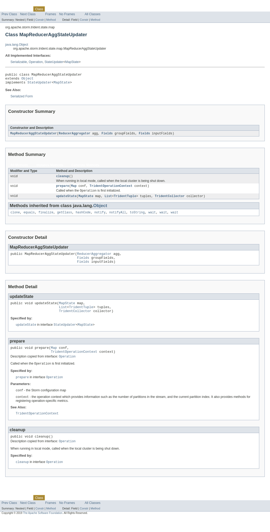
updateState (66, 200)
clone (15, 217)
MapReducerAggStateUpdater (33, 136)
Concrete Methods (85, 168)
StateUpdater (54, 62)
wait (152, 217)
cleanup (62, 179)
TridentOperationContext (111, 189)
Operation (36, 62)
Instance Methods (49, 168)
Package (24, 9)
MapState (72, 62)
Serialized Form (21, 99)
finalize (46, 217)
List (108, 200)
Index (90, 9)
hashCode (83, 217)
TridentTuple (125, 200)
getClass (64, 217)
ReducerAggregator (74, 136)
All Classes (92, 14)
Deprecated (74, 9)
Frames (50, 14)
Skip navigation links (14, 4)
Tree (60, 9)
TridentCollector (170, 200)
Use (50, 9)
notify (100, 217)
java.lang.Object (16, 44)
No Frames (67, 14)
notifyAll (117, 217)
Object (27, 79)
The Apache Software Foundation (42, 527)
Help (100, 9)
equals (29, 217)
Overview (8, 9)
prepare (62, 189)
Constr (39, 19)
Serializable (18, 62)
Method (51, 19)
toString (137, 217)
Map (74, 189)
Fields (107, 136)
